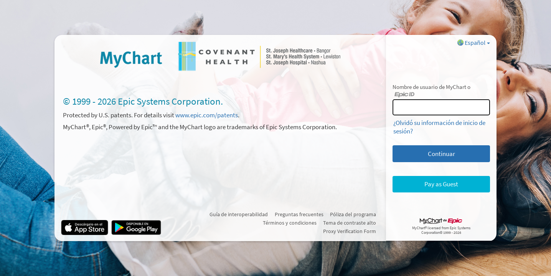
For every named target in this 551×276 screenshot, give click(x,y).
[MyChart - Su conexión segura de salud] (220, 56)
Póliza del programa (353, 214)
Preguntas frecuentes (299, 214)
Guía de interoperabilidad (239, 214)
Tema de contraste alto (349, 222)
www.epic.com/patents (206, 115)
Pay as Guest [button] (441, 184)
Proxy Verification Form (349, 231)
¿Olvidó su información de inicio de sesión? (439, 126)
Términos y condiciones (290, 222)
